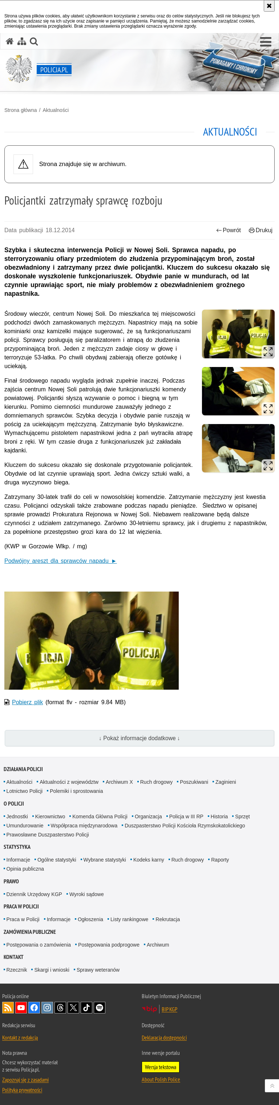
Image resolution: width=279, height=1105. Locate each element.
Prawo (11, 881)
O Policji (14, 803)
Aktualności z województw (69, 782)
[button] (265, 42)
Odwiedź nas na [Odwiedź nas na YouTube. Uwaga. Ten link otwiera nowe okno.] (21, 1007)
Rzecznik (17, 970)
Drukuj (260, 230)
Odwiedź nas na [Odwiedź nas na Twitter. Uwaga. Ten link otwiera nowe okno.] (73, 1007)
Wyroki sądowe (86, 894)
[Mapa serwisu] (21, 41)
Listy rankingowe (129, 919)
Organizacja (148, 816)
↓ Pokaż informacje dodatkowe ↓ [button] (139, 738)
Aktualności (56, 110)
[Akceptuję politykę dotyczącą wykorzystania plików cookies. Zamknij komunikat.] (269, 6)
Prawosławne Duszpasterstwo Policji (48, 835)
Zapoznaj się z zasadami (25, 1079)
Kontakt (14, 957)
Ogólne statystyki (56, 860)
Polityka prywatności (22, 1089)
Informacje (18, 860)
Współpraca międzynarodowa (84, 825)
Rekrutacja (167, 919)
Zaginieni (225, 782)
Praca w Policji (21, 906)
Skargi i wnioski (51, 970)
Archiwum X (119, 782)
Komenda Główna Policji (100, 816)
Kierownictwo (50, 816)
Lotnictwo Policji (25, 791)
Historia (219, 816)
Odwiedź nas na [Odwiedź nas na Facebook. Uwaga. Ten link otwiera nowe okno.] (34, 1007)
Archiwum (158, 945)
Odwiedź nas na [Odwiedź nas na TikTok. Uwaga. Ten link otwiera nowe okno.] (86, 1007)
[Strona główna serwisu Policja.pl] (10, 41)
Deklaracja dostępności (164, 1037)
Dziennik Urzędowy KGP (34, 894)
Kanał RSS (8, 1007)
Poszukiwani (194, 782)
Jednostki (17, 816)
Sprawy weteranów (98, 970)
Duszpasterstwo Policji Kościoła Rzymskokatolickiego (185, 825)
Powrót (228, 230)
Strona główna (20, 110)
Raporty (220, 860)
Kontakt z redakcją (20, 1037)
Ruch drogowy (156, 782)
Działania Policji (23, 769)
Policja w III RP (186, 816)
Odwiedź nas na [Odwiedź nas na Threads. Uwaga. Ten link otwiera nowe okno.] (60, 1007)
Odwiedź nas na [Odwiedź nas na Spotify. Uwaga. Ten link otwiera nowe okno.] (99, 1007)
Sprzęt (242, 816)
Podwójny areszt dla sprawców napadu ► (60, 561)
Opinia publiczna (25, 869)
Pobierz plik (27, 702)
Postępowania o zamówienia (39, 945)
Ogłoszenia (90, 919)
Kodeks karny (148, 860)
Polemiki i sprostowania (76, 791)
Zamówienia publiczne (30, 932)
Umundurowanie (25, 825)
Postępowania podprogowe (109, 945)
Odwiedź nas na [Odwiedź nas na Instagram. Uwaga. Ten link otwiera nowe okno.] (47, 1007)
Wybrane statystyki (105, 860)
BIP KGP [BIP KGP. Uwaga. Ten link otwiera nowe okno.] (169, 1009)
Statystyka (17, 847)
